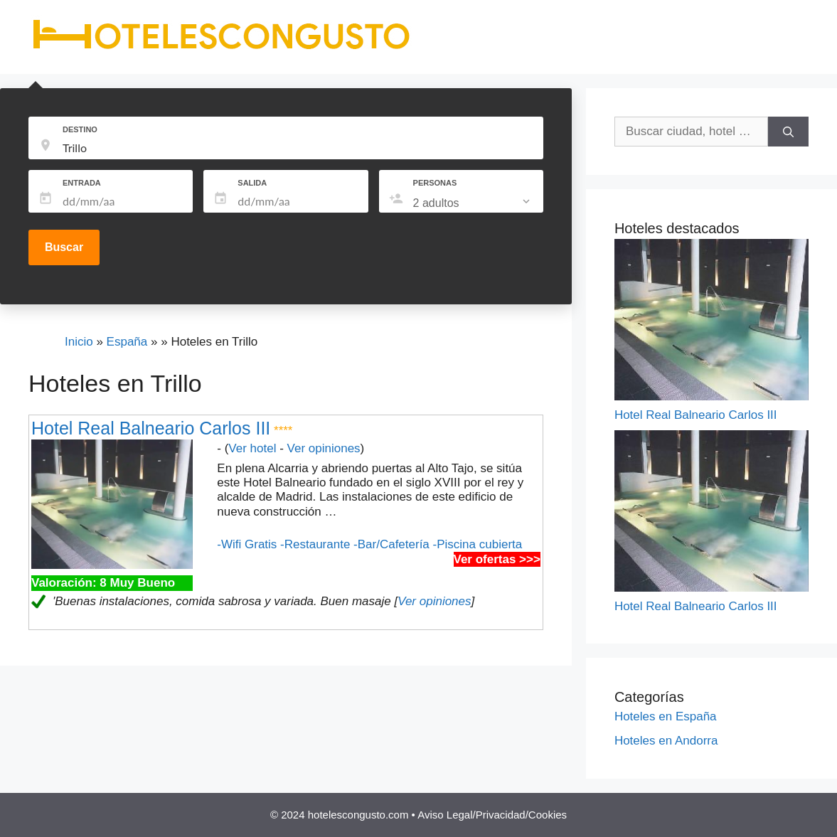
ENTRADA (82, 182)
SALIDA (252, 182)
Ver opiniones (324, 448)
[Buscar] (788, 131)
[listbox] (473, 203)
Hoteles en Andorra (666, 740)
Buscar (64, 247)
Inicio (79, 341)
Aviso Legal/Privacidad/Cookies (492, 815)
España (127, 341)
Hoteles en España (665, 716)
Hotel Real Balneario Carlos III (150, 428)
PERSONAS (435, 182)
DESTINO (80, 129)
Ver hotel (252, 448)
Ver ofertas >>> (497, 559)
